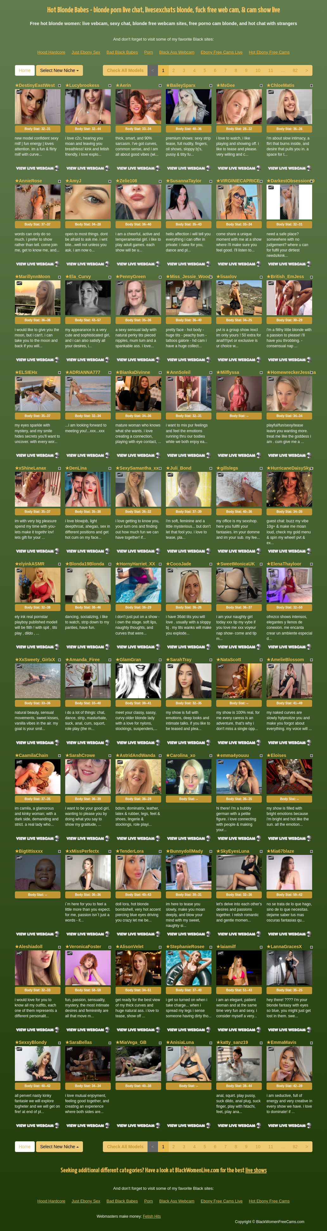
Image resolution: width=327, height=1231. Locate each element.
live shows (256, 1171)
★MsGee (225, 85)
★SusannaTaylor (183, 180)
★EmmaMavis (281, 1042)
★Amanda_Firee (82, 659)
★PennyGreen (131, 276)
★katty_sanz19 (232, 1042)
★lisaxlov (226, 276)
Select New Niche (59, 70)
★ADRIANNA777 (82, 372)
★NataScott (228, 659)
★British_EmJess (285, 276)
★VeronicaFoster (83, 946)
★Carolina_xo (180, 755)
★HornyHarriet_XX (135, 563)
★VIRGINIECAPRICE (238, 180)
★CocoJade (178, 563)
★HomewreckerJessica (291, 372)
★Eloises (276, 755)
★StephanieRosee (185, 946)
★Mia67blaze (280, 851)
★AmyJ (73, 180)
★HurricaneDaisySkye (290, 468)
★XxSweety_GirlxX (35, 659)
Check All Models (125, 70)
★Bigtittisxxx (29, 851)
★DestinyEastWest (35, 85)
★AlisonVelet (129, 946)
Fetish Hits (152, 1216)
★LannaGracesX (284, 946)
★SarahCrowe (80, 755)
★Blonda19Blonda (84, 563)
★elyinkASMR (30, 563)
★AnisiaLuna (180, 1042)
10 (258, 70)
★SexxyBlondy (31, 1042)
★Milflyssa (227, 372)
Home (25, 70)
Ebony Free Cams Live (221, 52)
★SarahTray (179, 659)
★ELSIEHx (26, 372)
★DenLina (76, 468)
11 (270, 70)
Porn (148, 52)
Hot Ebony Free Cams (269, 52)
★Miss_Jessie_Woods (189, 276)
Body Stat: (38, 129)
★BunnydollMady (184, 851)
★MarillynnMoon (32, 276)
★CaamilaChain (31, 755)
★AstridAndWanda (135, 755)
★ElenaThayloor (284, 563)
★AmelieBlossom (285, 659)
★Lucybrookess (82, 85)
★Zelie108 (126, 180)
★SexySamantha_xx (137, 468)
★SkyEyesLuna (232, 851)
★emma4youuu (232, 755)
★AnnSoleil (178, 372)
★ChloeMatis (280, 85)
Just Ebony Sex (86, 52)
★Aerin (123, 85)
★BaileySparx (180, 85)
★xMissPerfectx (82, 851)
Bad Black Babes (122, 52)
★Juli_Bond (179, 468)
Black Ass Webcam (176, 52)
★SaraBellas (78, 1042)
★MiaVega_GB (131, 1042)
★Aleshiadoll (29, 946)
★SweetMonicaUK (235, 563)
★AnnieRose (28, 180)
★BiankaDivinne (133, 372)
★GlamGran (128, 659)
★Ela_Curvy (78, 276)
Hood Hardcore (51, 52)
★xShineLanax (30, 468)
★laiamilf (226, 946)
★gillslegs (227, 468)
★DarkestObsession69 (291, 180)
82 (295, 70)
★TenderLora (130, 851)
